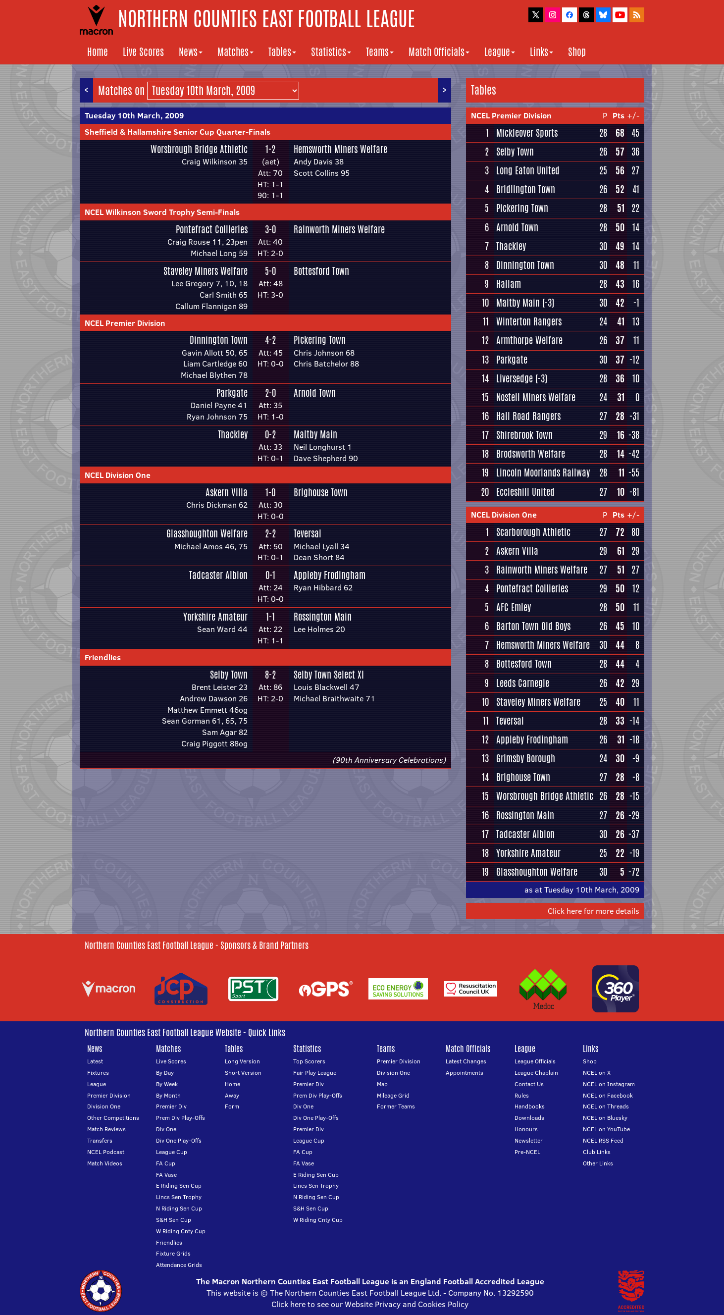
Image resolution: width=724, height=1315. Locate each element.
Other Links (598, 1163)
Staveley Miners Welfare (205, 271)
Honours (526, 1129)
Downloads (529, 1117)
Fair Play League (314, 1072)
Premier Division (109, 1095)
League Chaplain (536, 1072)
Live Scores (143, 52)
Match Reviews (106, 1129)
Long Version (242, 1061)
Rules (522, 1095)
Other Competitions (113, 1117)
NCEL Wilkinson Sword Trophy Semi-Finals (162, 212)
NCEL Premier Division (125, 322)
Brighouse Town (321, 492)
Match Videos (104, 1163)
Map (382, 1084)
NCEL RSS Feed (603, 1140)
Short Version (243, 1072)
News (191, 52)
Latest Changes (466, 1061)
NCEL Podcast (105, 1152)
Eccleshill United (525, 492)
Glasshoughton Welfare (207, 533)
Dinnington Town (219, 340)
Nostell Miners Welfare (535, 397)
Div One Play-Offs (179, 1140)
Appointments (464, 1072)
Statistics (331, 52)
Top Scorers (309, 1061)
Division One (103, 1106)
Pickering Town (320, 340)
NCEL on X (597, 1072)
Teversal (307, 533)
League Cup (171, 1152)
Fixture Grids (173, 1253)
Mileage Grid (393, 1095)
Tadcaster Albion (218, 575)
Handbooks (530, 1106)
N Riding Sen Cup (179, 1208)
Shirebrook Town (524, 435)
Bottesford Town (321, 271)
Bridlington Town (525, 189)
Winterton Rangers (529, 321)
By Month (168, 1095)
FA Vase (166, 1174)
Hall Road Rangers (528, 416)
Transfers (99, 1140)
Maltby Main (315, 434)
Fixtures (98, 1072)
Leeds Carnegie (522, 683)
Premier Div (171, 1106)
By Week (167, 1084)
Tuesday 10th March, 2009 (134, 115)
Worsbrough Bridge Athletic (199, 149)
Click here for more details (593, 910)
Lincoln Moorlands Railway (543, 472)
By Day (165, 1072)
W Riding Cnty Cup (181, 1231)
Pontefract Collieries (212, 229)
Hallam (508, 284)
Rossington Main (323, 617)
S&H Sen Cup (173, 1219)
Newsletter (529, 1140)
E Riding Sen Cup (179, 1185)
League (499, 52)
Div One (166, 1129)
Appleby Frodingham (329, 575)
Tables (282, 52)
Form (232, 1106)
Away (232, 1095)
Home (97, 52)
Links (541, 52)
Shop (577, 52)
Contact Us (529, 1084)
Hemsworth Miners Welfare (340, 149)
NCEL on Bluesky (605, 1117)
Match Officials (439, 52)
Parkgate (232, 393)
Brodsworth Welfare (530, 454)
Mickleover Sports (527, 133)
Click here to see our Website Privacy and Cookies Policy (369, 1304)
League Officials (535, 1061)
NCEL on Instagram (609, 1084)
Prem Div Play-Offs (180, 1117)
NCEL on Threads (606, 1106)
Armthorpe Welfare (529, 340)
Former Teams (396, 1106)
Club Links (597, 1152)
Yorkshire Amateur (215, 617)
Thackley (233, 434)
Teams (380, 52)
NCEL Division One (118, 475)
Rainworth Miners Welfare (339, 229)
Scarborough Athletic (533, 532)
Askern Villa (227, 492)
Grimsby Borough (525, 758)
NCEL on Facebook (608, 1095)
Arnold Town (315, 393)
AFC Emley (513, 607)
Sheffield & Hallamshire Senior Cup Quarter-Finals (177, 131)
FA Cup (165, 1163)
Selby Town (229, 675)
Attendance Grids (179, 1265)
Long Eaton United (528, 170)
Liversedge (514, 378)
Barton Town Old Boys (533, 626)
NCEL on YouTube (606, 1129)
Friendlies (103, 657)
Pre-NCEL (527, 1152)
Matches (235, 52)
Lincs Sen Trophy (179, 1197)
